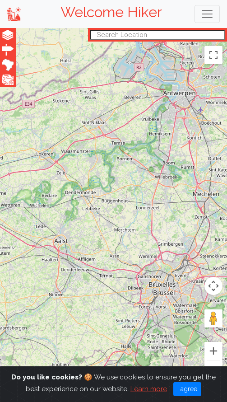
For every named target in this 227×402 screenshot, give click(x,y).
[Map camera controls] (213, 286)
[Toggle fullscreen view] (213, 55)
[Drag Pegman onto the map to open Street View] (213, 318)
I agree (187, 389)
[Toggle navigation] (207, 14)
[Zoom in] (213, 351)
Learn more (148, 389)
